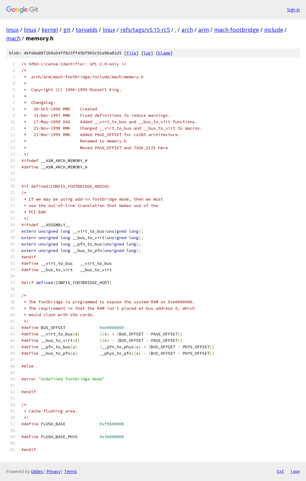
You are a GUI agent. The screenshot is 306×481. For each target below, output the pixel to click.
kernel (50, 29)
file (131, 53)
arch (187, 29)
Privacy (53, 471)
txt (280, 471)
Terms (70, 471)
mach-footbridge (236, 29)
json (295, 471)
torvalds (86, 29)
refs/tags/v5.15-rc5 (145, 29)
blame (164, 53)
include (273, 29)
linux (12, 29)
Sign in (293, 10)
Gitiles (37, 471)
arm (203, 29)
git (67, 29)
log (147, 53)
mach (13, 38)
